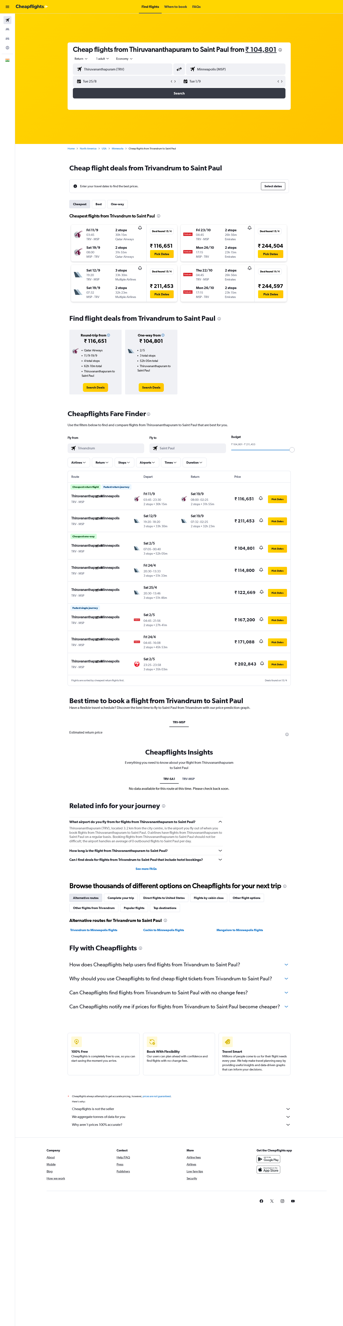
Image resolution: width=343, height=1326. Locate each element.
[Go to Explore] (7, 47)
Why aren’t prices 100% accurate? (181, 1124)
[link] (95, 387)
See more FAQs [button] (146, 869)
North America (88, 148)
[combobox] (81, 58)
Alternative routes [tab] (85, 898)
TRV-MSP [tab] (179, 722)
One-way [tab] (117, 204)
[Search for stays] (7, 29)
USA (104, 148)
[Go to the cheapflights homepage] (32, 7)
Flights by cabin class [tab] (209, 898)
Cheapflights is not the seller (181, 1109)
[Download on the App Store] (268, 1170)
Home (71, 148)
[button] (7, 7)
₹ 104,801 (261, 49)
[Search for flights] (7, 20)
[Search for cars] (7, 38)
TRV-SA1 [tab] (169, 779)
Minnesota (117, 148)
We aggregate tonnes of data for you (181, 1116)
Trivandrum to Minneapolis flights (93, 930)
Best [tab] (99, 204)
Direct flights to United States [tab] (164, 898)
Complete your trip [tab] (121, 898)
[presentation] (280, 50)
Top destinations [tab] (165, 908)
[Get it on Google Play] (268, 1159)
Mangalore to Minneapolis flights (240, 930)
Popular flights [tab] (134, 908)
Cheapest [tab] (79, 204)
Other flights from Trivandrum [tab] (94, 908)
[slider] (292, 449)
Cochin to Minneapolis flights (163, 930)
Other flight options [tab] (246, 898)
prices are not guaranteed (157, 1096)
